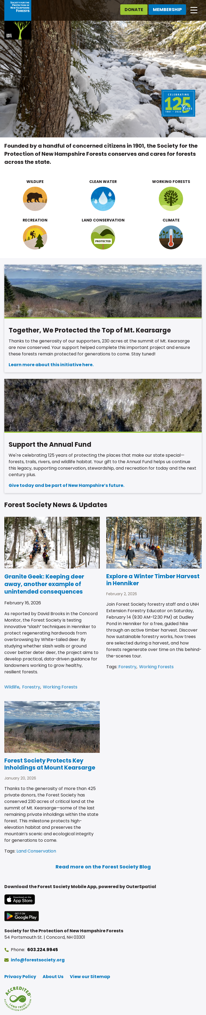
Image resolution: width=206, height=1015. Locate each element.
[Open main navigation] (193, 9)
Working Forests (60, 687)
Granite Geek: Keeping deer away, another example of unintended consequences (44, 584)
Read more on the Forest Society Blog (103, 866)
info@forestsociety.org (38, 960)
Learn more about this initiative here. (51, 365)
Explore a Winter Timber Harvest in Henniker (153, 579)
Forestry (31, 687)
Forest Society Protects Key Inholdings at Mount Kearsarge (49, 764)
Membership (167, 9)
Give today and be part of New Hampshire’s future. (66, 485)
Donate (134, 9)
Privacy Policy (20, 977)
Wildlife (11, 687)
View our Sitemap (90, 977)
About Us (53, 977)
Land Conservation (36, 851)
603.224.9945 (42, 950)
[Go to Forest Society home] (17, 20)
